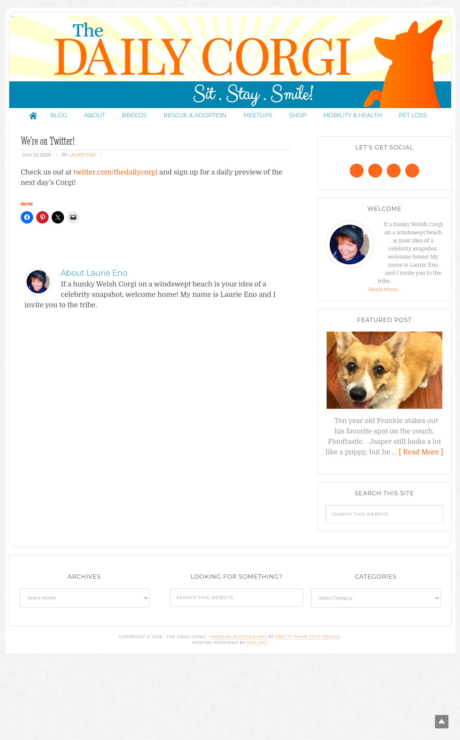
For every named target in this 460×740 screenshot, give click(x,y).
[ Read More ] (421, 452)
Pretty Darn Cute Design (308, 636)
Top (441, 721)
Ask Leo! (257, 642)
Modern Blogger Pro (239, 636)
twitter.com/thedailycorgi (115, 172)
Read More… (384, 289)
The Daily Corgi (230, 62)
